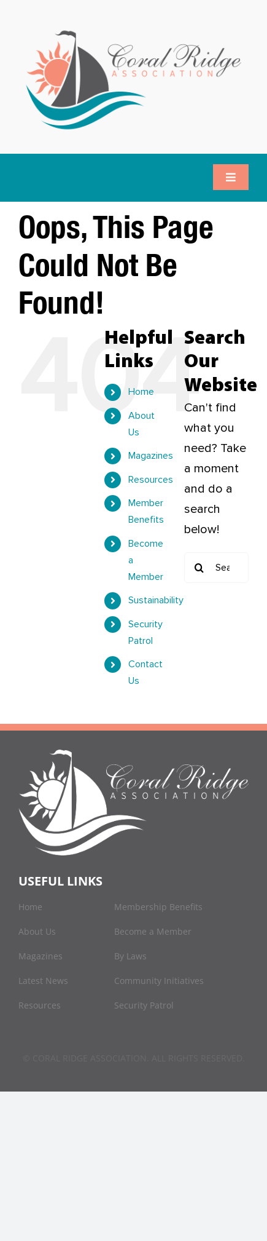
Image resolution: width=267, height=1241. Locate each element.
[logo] (133, 30)
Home (141, 392)
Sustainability (156, 600)
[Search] (199, 567)
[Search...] (216, 567)
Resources (150, 480)
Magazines (150, 456)
